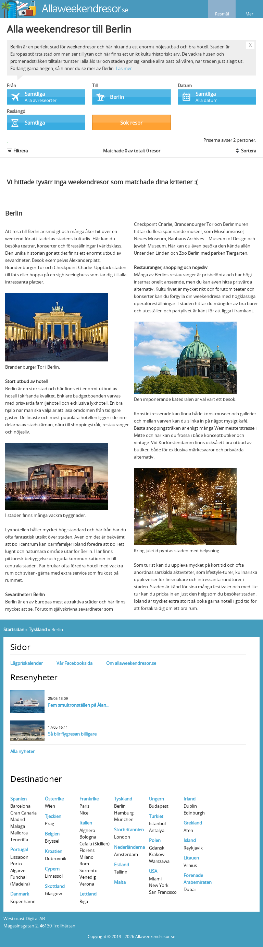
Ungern (156, 799)
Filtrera (17, 151)
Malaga (17, 826)
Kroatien (53, 851)
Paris (84, 806)
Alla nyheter (22, 751)
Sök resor (131, 122)
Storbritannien (129, 830)
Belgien (52, 834)
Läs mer (124, 68)
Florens (87, 850)
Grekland (193, 823)
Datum (185, 85)
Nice (83, 813)
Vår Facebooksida (74, 663)
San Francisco (163, 892)
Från (11, 85)
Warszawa (159, 861)
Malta (120, 882)
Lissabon (19, 857)
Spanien (18, 799)
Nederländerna (129, 847)
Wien (50, 806)
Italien (85, 823)
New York (158, 885)
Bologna (87, 837)
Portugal (19, 849)
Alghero (87, 830)
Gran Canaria (23, 813)
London (122, 837)
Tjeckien (53, 816)
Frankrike (89, 799)
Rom (84, 864)
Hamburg (124, 813)
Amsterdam (126, 854)
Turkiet (156, 816)
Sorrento (88, 870)
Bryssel (52, 841)
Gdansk (156, 848)
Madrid (17, 819)
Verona (86, 884)
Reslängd (16, 111)
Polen (155, 840)
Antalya (156, 830)
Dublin (190, 806)
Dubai (190, 889)
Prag (49, 823)
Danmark (19, 894)
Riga (83, 901)
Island (190, 840)
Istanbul (157, 823)
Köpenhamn (23, 901)
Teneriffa (19, 839)
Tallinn (120, 872)
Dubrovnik (55, 858)
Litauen (191, 858)
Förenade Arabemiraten (198, 878)
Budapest (158, 806)
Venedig (87, 877)
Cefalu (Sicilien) (94, 844)
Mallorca (19, 833)
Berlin (120, 806)
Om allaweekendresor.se (131, 663)
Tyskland (38, 629)
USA (153, 871)
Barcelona (20, 806)
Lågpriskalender (26, 663)
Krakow (156, 854)
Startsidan (13, 629)
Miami (155, 879)
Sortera (245, 151)
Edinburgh (194, 813)
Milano (86, 857)
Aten (188, 830)
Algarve (17, 870)
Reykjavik (193, 848)
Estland (121, 865)
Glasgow (53, 893)
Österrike (54, 799)
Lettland (88, 894)
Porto (16, 864)
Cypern (52, 869)
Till (95, 85)
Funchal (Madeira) (20, 880)
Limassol (54, 876)
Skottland (55, 886)
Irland (190, 799)
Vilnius (190, 865)
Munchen (124, 819)
